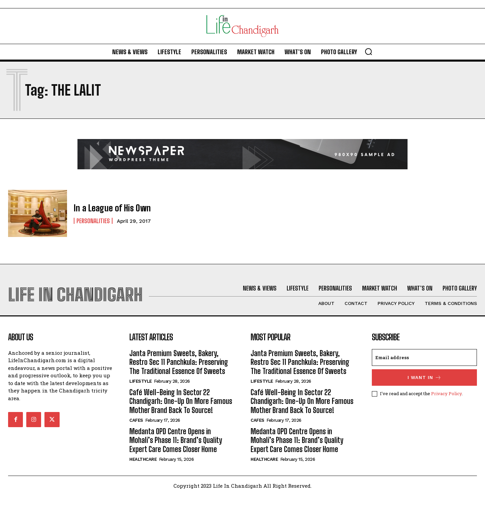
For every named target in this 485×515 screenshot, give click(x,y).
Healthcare (143, 478)
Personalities (93, 220)
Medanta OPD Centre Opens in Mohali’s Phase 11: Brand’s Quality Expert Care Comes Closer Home (175, 459)
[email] (424, 376)
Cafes (136, 439)
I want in (425, 396)
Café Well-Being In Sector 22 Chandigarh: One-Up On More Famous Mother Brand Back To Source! (180, 420)
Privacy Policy (446, 413)
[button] (368, 51)
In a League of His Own (109, 208)
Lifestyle (140, 400)
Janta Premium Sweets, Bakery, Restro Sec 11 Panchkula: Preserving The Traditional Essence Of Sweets (178, 381)
